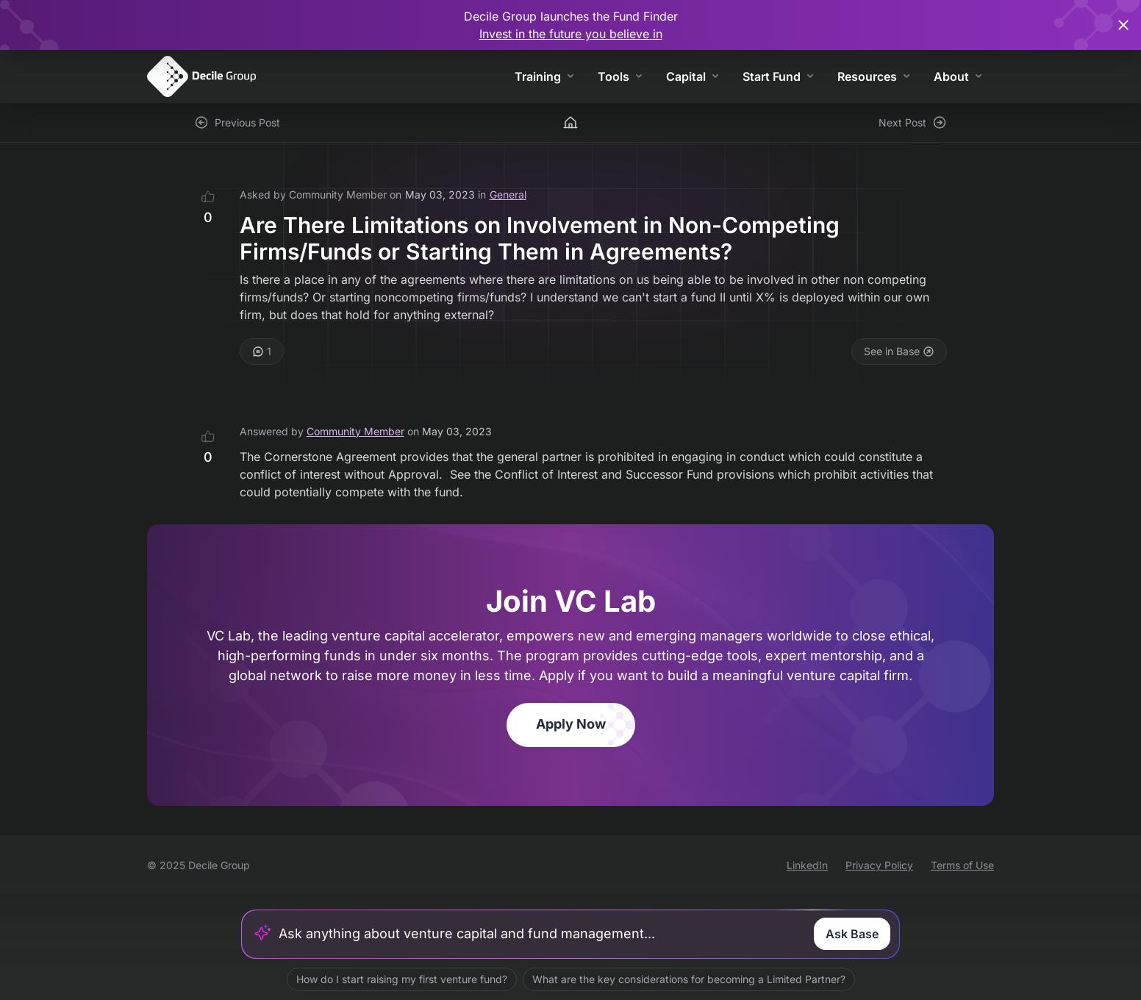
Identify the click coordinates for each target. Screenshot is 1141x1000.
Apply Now (571, 724)
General (508, 194)
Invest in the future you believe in (570, 33)
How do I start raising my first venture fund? (401, 979)
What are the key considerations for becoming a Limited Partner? (688, 979)
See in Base (899, 351)
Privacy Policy (879, 865)
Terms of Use (962, 865)
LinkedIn (807, 865)
